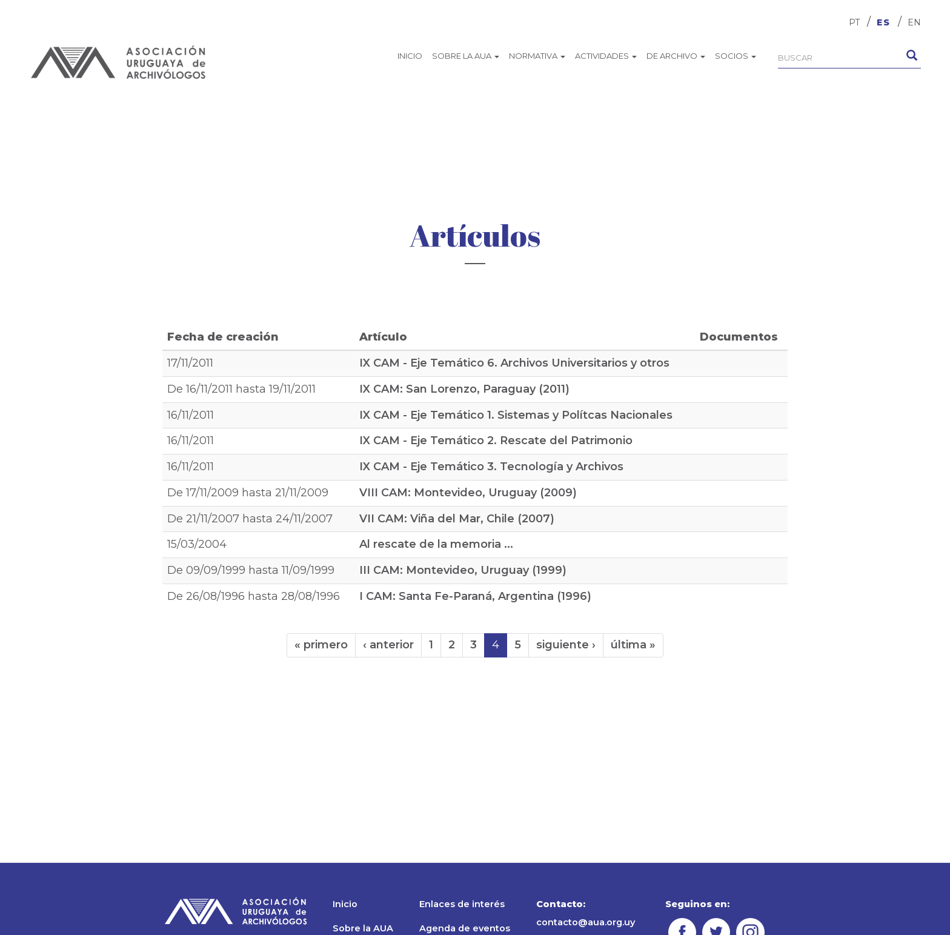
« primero (321, 644)
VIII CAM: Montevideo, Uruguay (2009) (468, 492)
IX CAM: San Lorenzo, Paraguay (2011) (464, 389)
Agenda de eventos (464, 928)
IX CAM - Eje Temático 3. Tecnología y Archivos (491, 466)
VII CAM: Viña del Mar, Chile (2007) (456, 518)
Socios (735, 56)
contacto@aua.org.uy (585, 922)
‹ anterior (388, 644)
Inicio (409, 56)
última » (633, 644)
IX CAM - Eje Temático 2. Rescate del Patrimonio (496, 440)
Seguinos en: (697, 904)
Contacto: (560, 904)
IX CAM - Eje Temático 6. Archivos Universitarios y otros (514, 363)
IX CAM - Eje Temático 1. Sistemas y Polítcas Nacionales (516, 415)
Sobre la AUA (465, 56)
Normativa (537, 56)
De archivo (675, 56)
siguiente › (566, 644)
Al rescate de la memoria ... (436, 544)
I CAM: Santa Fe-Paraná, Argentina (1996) (475, 596)
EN (914, 22)
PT (854, 22)
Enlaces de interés (462, 904)
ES (884, 22)
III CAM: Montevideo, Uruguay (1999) (462, 570)
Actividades (606, 56)
